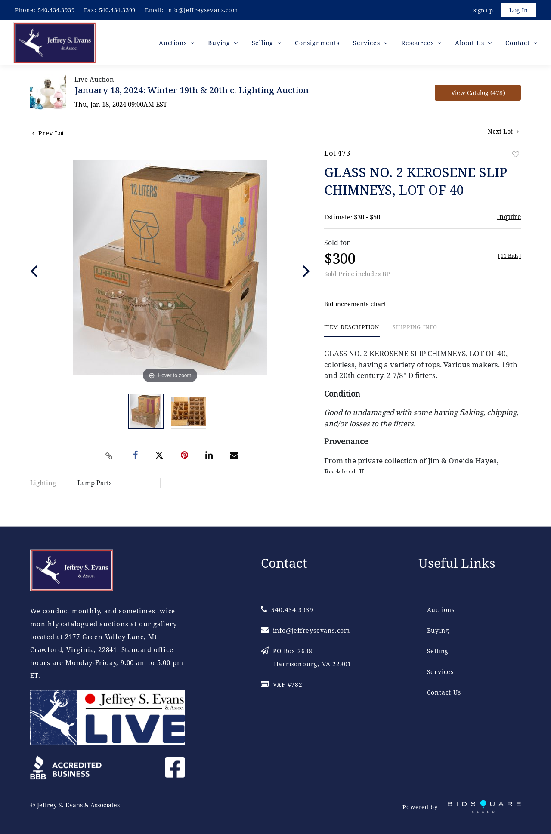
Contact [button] (518, 43)
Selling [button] (264, 43)
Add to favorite (516, 155)
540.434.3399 (117, 10)
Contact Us (444, 692)
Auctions (441, 610)
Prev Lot (48, 133)
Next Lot (503, 131)
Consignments (317, 43)
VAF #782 (282, 684)
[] (509, 256)
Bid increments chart (355, 304)
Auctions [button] (174, 43)
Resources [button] (418, 43)
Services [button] (367, 43)
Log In (518, 10)
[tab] (352, 331)
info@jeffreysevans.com (202, 10)
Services (440, 672)
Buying (438, 630)
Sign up (483, 10)
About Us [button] (470, 43)
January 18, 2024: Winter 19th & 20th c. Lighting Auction (191, 90)
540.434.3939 (56, 10)
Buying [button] (220, 43)
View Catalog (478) (478, 93)
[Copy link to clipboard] (109, 456)
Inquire (509, 216)
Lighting (43, 483)
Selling (438, 651)
